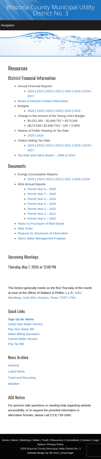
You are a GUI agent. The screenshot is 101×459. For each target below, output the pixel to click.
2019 (77, 91)
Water (36, 440)
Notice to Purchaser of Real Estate (41, 223)
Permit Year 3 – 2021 (42, 213)
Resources (57, 440)
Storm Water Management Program (42, 238)
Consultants (72, 440)
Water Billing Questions (23, 334)
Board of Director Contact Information (43, 101)
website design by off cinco (43, 452)
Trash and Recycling (22, 377)
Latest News (16, 371)
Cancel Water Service (22, 339)
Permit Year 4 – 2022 (42, 208)
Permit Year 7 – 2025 (42, 194)
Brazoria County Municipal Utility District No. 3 (50, 10)
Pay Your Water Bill (21, 329)
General (13, 365)
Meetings (25, 440)
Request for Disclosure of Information (43, 233)
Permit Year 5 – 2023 (42, 203)
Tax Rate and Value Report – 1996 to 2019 (46, 155)
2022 (49, 91)
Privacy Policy (55, 444)
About (14, 440)
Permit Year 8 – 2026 (42, 189)
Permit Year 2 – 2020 (42, 218)
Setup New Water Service (25, 324)
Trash (45, 440)
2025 (40, 110)
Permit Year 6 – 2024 (42, 199)
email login (67, 452)
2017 (31, 96)
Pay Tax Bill (16, 344)
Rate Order (25, 228)
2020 (67, 91)
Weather (13, 383)
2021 (58, 91)
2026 (31, 110)
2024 (31, 91)
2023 (40, 91)
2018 (86, 91)
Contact (85, 440)
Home (5, 440)
